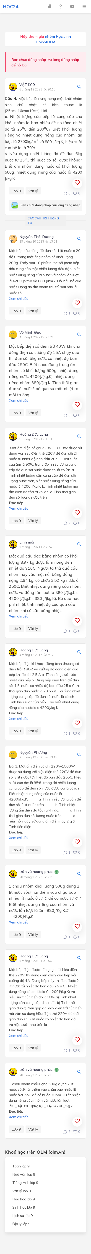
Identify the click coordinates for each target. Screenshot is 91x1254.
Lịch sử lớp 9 (22, 1215)
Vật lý (33, 191)
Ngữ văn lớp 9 (23, 1174)
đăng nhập (70, 59)
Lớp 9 (16, 191)
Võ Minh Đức (30, 333)
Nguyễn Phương (33, 753)
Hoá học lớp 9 (23, 1199)
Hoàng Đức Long (33, 434)
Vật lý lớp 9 (21, 1190)
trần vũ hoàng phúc (35, 872)
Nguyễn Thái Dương (36, 237)
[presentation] (43, 898)
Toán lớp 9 (21, 1166)
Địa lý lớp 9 (21, 1223)
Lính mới (26, 542)
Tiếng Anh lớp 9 (25, 1182)
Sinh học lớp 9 (23, 1207)
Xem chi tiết (18, 298)
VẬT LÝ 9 (27, 85)
